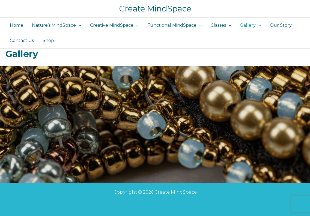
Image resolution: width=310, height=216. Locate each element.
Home (16, 25)
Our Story (281, 25)
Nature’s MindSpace (56, 25)
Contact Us (22, 40)
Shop (48, 40)
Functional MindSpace (174, 25)
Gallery (250, 25)
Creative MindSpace (114, 25)
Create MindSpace (155, 8)
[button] (78, 25)
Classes (221, 25)
